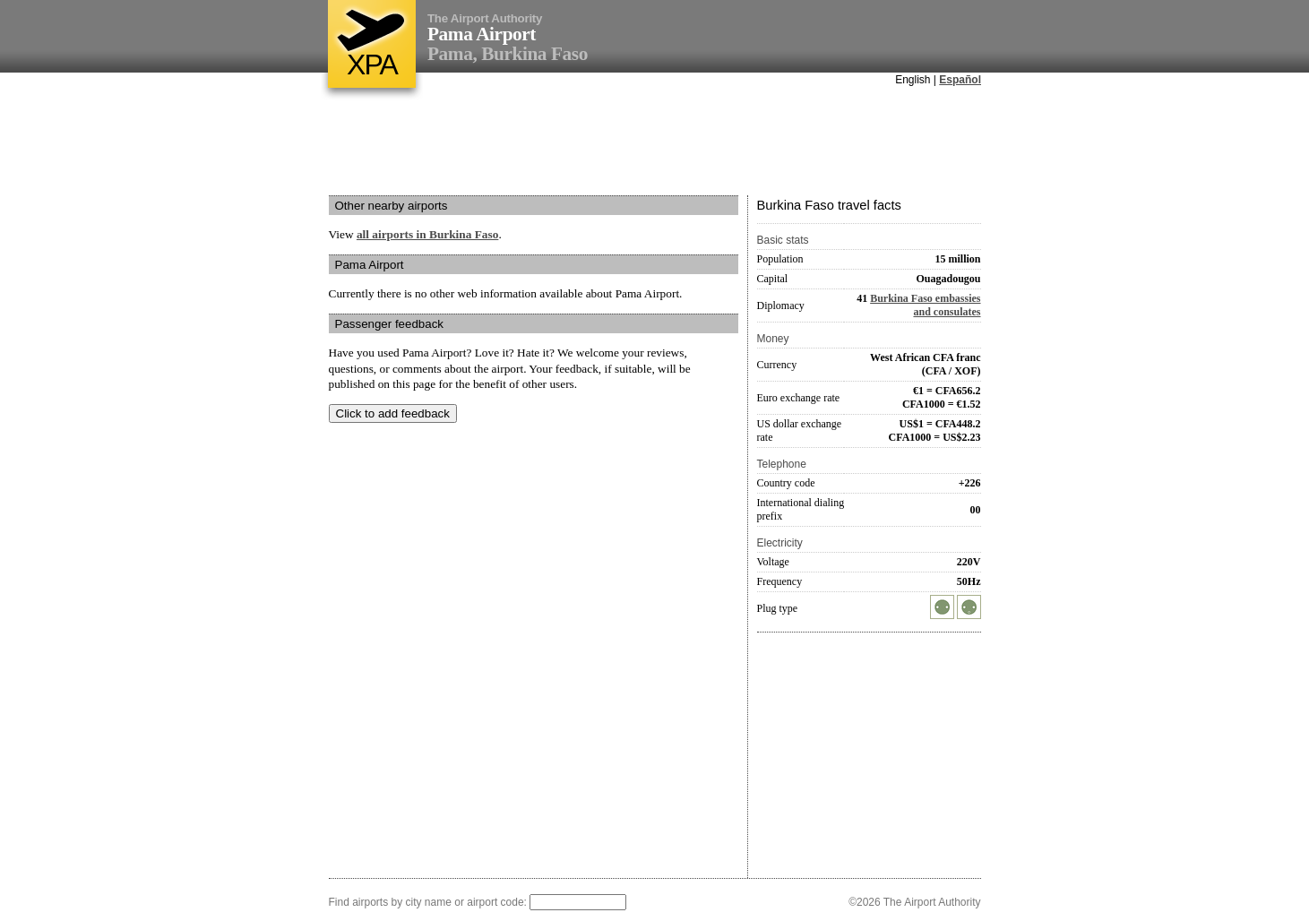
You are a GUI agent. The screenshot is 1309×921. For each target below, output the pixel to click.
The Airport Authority (484, 18)
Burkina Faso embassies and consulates (925, 305)
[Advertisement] (655, 142)
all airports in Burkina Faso (427, 234)
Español (960, 79)
